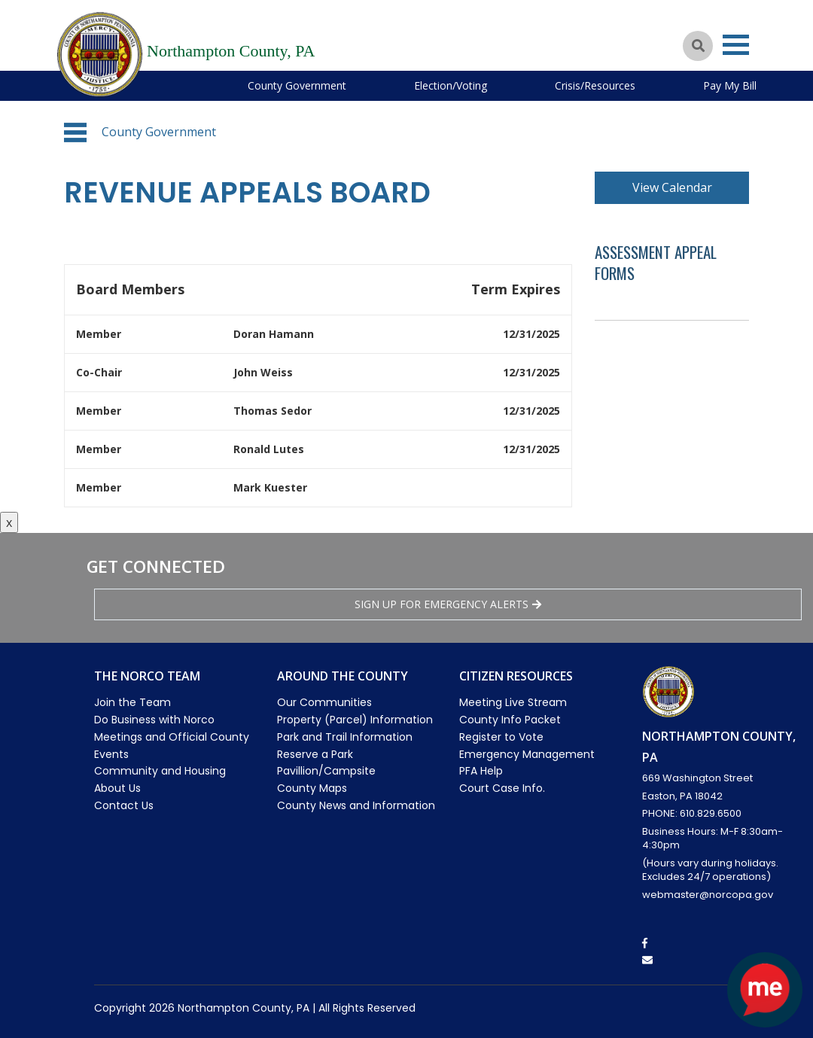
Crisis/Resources (595, 85)
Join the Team (132, 702)
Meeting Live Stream (513, 702)
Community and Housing (160, 770)
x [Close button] (9, 522)
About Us (117, 788)
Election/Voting (450, 85)
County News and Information (356, 805)
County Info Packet (510, 719)
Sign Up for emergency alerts (448, 604)
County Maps (312, 788)
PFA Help (481, 770)
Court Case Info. (502, 788)
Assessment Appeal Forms (656, 262)
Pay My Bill (730, 85)
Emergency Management (527, 754)
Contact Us (124, 805)
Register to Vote (501, 736)
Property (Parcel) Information (355, 719)
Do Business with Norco (154, 719)
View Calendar (672, 187)
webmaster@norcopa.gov (707, 894)
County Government (297, 85)
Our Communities (324, 702)
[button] (75, 132)
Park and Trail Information (345, 736)
